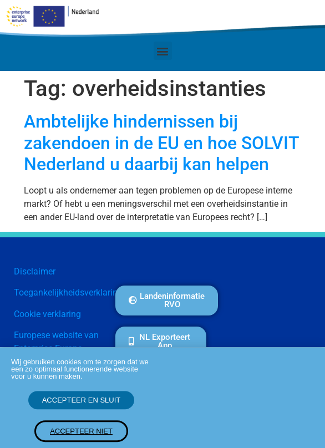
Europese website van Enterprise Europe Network (56, 348)
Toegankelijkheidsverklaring (68, 292)
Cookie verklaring (47, 314)
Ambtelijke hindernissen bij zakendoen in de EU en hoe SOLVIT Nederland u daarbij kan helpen (161, 143)
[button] (163, 51)
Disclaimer (34, 271)
